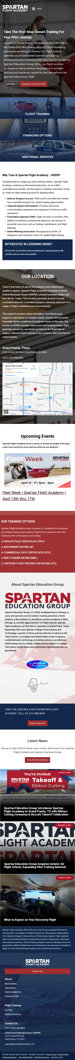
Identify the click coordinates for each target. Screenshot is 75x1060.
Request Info (37, 971)
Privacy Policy (51, 1054)
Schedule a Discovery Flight (33, 84)
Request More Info (37, 723)
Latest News (10, 988)
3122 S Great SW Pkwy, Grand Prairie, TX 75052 (24, 352)
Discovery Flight (12, 996)
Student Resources (13, 1014)
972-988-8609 (16, 357)
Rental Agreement (9, 1057)
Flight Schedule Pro (13, 992)
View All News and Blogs (37, 760)
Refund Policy (63, 1054)
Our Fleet (8, 1010)
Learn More (10, 84)
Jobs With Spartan (25, 1057)
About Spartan (11, 983)
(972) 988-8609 (18, 1028)
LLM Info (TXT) (57, 1057)
